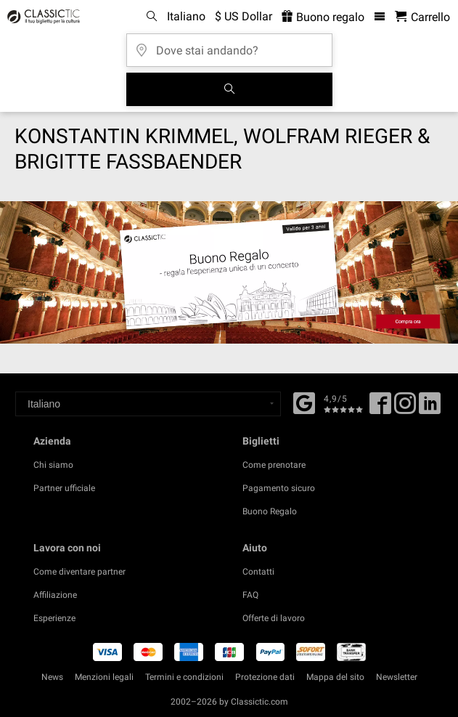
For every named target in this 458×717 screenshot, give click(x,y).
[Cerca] (229, 89)
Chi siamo (53, 465)
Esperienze (54, 618)
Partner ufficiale (64, 488)
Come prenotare (274, 465)
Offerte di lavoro (273, 618)
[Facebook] (304, 402)
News (52, 677)
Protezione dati (265, 677)
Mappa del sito (335, 677)
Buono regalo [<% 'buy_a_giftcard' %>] (323, 17)
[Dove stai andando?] (229, 45)
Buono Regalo (269, 511)
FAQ (250, 595)
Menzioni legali (104, 677)
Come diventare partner (79, 572)
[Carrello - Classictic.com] (422, 17)
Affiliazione (55, 595)
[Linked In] (430, 408)
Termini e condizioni (184, 677)
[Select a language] (148, 404)
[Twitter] (405, 408)
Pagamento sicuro (278, 488)
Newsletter (396, 677)
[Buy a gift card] (229, 272)
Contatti (258, 572)
